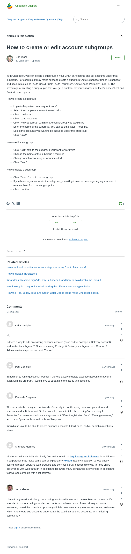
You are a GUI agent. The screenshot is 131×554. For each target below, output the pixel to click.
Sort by (120, 312)
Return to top (15, 250)
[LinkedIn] (18, 203)
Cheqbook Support (15, 19)
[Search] (99, 19)
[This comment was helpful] (122, 324)
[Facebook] (8, 203)
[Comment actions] (122, 340)
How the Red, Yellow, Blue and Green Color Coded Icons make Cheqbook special (52, 292)
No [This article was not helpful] (74, 222)
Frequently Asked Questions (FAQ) (45, 19)
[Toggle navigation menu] (118, 6)
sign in (17, 527)
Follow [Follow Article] (118, 57)
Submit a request (78, 239)
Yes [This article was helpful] (56, 222)
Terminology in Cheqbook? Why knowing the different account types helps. (48, 286)
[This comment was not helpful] (122, 334)
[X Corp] (13, 203)
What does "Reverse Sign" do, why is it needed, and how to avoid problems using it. (53, 280)
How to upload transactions (21, 273)
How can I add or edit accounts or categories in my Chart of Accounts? (46, 267)
